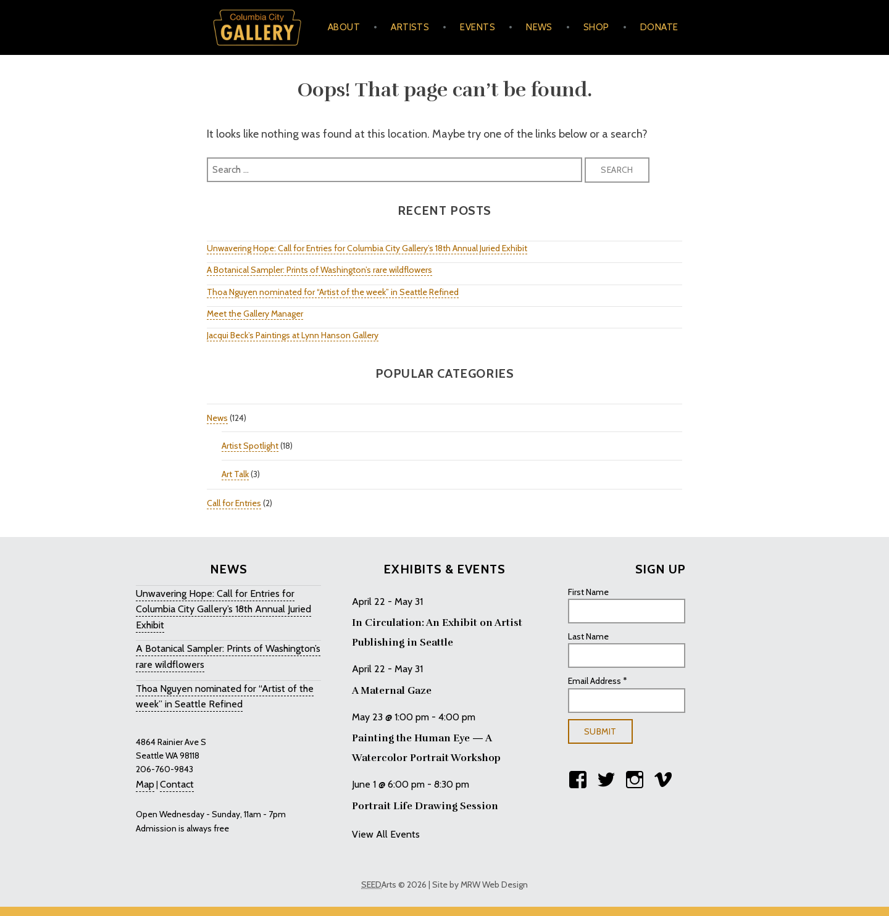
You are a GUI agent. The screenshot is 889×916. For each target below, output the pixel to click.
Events (477, 27)
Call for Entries (234, 503)
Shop (596, 27)
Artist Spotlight (250, 445)
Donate (659, 27)
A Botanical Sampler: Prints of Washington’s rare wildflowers (319, 269)
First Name (588, 591)
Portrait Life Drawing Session (425, 806)
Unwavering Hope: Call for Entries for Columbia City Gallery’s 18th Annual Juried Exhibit (367, 248)
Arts (378, 884)
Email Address (597, 680)
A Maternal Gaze (392, 691)
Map (145, 784)
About (344, 27)
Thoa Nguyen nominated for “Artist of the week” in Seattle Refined (333, 292)
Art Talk (235, 474)
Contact (177, 784)
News (539, 27)
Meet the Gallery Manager (255, 313)
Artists (410, 27)
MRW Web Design (494, 884)
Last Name (588, 636)
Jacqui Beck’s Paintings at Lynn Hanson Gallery (292, 335)
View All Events (386, 834)
